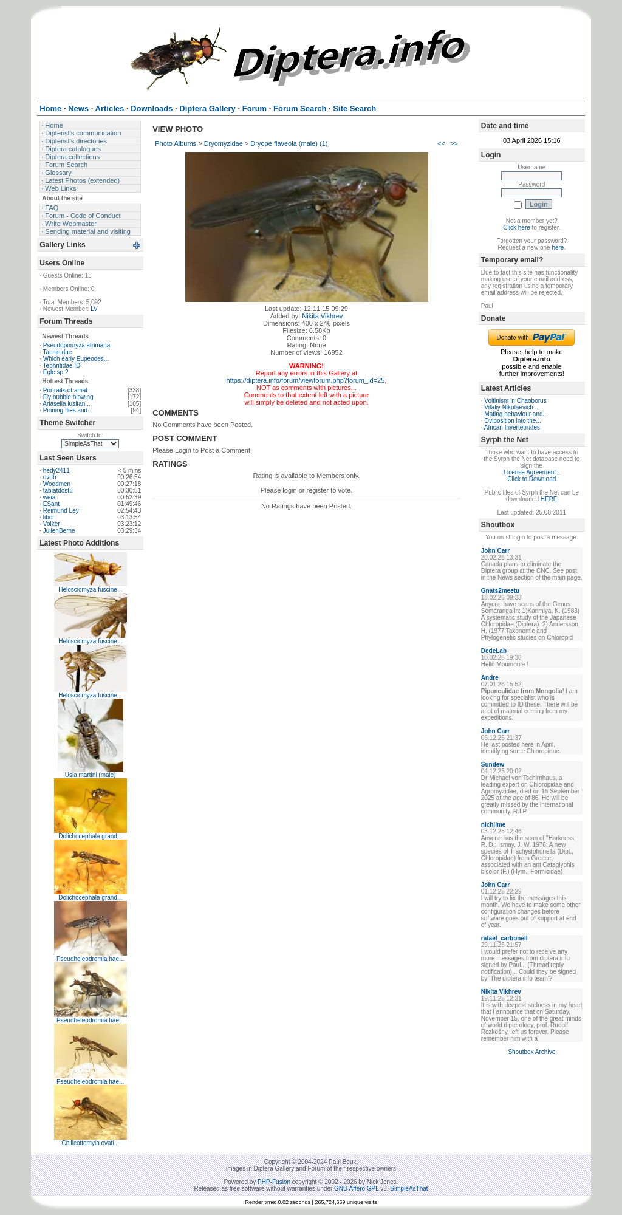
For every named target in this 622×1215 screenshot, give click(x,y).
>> (454, 143)
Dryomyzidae (223, 143)
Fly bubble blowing (68, 397)
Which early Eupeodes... (76, 358)
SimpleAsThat (409, 1188)
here (558, 247)
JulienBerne (59, 530)
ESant (51, 504)
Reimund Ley (61, 510)
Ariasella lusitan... (66, 403)
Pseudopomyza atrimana (77, 345)
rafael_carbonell (504, 938)
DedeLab (494, 651)
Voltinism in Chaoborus (515, 400)
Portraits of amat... (68, 390)
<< (441, 143)
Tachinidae (57, 352)
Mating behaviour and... (516, 414)
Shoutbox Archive (531, 1052)
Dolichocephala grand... (90, 836)
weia (49, 497)
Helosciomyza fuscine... (90, 589)
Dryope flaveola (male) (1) (288, 143)
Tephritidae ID (62, 365)
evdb (49, 477)
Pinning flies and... (68, 410)
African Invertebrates (512, 427)
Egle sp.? (56, 372)
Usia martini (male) (90, 775)
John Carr (495, 550)
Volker (51, 524)
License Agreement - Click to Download (531, 475)
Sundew (492, 764)
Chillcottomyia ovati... (89, 1143)
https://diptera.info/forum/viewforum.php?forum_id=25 (306, 380)
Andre (490, 677)
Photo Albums (175, 143)
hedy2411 (56, 470)
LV (94, 309)
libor (49, 517)
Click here (516, 227)
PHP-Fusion (274, 1182)
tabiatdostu (58, 490)
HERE (549, 499)
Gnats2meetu (500, 590)
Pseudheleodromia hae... (90, 959)
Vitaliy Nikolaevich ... (512, 407)
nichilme (493, 824)
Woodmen (56, 484)
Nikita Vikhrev (322, 316)
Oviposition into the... (512, 420)
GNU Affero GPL (356, 1188)
